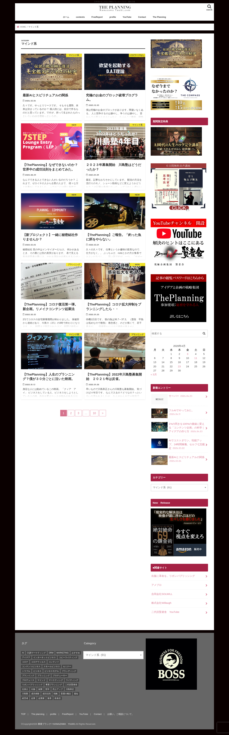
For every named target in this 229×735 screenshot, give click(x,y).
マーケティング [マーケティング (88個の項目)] (56, 680)
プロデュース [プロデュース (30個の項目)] (28, 680)
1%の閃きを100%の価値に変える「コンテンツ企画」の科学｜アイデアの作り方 (178, 427)
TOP (23, 714)
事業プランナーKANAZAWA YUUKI (56, 724)
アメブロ (156, 585)
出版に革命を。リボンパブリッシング (173, 576)
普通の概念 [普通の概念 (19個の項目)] (66, 693)
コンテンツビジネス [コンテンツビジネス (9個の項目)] (31, 666)
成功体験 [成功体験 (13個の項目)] (35, 693)
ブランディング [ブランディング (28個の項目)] (69, 671)
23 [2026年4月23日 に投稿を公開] (179, 366)
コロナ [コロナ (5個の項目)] (25, 662)
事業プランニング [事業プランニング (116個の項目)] (54, 684)
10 (94, 413)
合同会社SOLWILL (161, 594)
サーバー (172, 397)
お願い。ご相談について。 (120, 714)
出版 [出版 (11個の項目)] (33, 689)
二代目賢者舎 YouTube (165, 612)
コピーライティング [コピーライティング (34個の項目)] (68, 657)
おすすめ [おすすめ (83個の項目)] (76, 653)
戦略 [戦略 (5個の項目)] (56, 693)
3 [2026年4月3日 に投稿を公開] (187, 354)
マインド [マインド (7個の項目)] (41, 680)
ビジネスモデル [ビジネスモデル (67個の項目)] (52, 671)
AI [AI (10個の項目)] (23, 653)
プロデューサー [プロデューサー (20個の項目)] (60, 675)
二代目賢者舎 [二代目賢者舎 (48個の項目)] (71, 684)
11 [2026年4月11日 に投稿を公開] (195, 358)
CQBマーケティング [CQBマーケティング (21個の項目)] (36, 653)
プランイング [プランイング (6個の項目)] (28, 675)
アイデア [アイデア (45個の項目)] (26, 657)
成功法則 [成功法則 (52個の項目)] (46, 693)
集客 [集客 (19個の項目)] (49, 698)
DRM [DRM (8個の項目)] (51, 653)
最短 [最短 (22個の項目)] (76, 693)
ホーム (66, 17)
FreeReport (97, 17)
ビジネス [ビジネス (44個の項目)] (37, 671)
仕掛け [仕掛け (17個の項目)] (25, 689)
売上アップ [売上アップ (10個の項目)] (58, 689)
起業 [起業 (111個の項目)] (33, 698)
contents (80, 17)
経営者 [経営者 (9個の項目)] (25, 698)
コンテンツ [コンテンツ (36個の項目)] (54, 662)
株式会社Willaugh (161, 603)
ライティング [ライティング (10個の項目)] (72, 680)
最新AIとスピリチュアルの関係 (177, 460)
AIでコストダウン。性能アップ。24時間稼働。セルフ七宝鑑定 (178, 444)
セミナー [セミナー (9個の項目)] (67, 666)
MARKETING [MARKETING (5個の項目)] (62, 653)
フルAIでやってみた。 (172, 413)
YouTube (127, 17)
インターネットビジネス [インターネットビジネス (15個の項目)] (44, 657)
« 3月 (154, 374)
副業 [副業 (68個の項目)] (40, 689)
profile (113, 17)
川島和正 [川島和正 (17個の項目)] (70, 689)
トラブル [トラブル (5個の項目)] (26, 671)
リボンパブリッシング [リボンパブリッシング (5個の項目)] (32, 684)
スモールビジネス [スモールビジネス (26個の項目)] (52, 666)
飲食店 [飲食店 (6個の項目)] (58, 698)
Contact (142, 17)
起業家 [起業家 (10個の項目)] (41, 698)
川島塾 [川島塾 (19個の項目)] (25, 693)
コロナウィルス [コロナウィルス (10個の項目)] (38, 662)
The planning (37, 714)
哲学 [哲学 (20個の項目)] (47, 689)
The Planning (159, 17)
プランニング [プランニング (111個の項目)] (43, 675)
